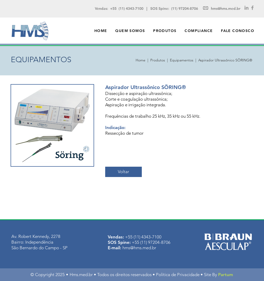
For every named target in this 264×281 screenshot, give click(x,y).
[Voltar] (123, 172)
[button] (164, 31)
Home (141, 60)
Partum (225, 274)
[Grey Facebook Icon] (252, 8)
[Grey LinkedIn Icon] (246, 8)
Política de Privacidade (178, 274)
